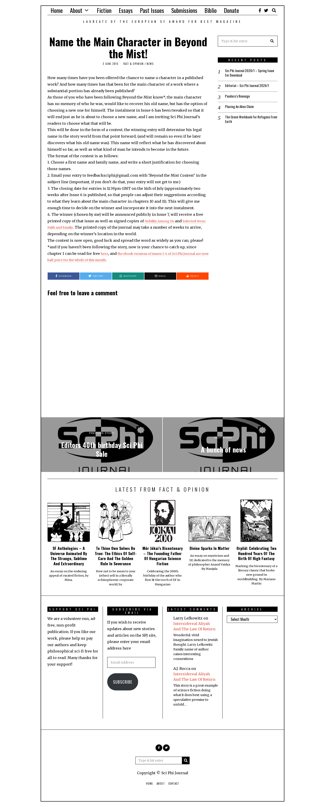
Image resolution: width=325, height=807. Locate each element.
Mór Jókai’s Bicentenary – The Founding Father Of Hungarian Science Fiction (162, 556)
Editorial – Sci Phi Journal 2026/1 (248, 86)
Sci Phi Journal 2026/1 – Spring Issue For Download (247, 73)
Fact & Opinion (133, 64)
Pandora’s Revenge (238, 97)
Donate (231, 10)
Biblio (210, 10)
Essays (126, 10)
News (150, 64)
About (76, 10)
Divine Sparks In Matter (210, 548)
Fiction (104, 10)
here (105, 253)
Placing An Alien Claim (240, 108)
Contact (173, 783)
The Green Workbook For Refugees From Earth (249, 121)
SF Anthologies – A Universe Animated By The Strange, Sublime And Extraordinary (68, 556)
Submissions (184, 10)
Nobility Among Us (162, 221)
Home (57, 10)
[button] (272, 41)
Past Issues (152, 10)
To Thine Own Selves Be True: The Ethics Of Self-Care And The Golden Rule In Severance (116, 556)
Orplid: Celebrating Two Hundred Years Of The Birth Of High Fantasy (256, 553)
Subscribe (122, 682)
